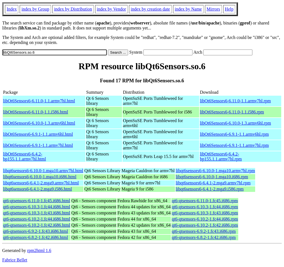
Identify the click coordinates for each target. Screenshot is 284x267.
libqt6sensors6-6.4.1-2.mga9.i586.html (37, 189)
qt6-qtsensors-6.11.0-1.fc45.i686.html (36, 200)
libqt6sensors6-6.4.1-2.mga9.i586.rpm (210, 189)
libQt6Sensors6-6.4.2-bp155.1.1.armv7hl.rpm (221, 156)
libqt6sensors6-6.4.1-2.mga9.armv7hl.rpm (213, 183)
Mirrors (213, 9)
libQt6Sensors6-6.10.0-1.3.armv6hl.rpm (235, 123)
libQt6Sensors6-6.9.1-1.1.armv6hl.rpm (234, 134)
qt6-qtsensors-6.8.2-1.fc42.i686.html (35, 237)
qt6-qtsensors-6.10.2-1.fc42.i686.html (36, 225)
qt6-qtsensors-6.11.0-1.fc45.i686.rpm (205, 200)
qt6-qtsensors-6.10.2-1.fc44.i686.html (36, 219)
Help (229, 9)
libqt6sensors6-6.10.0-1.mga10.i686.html (39, 176)
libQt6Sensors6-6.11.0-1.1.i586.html (35, 112)
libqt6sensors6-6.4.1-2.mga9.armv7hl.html (41, 183)
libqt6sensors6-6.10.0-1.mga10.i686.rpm (212, 176)
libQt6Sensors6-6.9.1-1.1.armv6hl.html (38, 134)
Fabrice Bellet (14, 260)
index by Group (35, 9)
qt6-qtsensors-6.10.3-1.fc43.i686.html (36, 213)
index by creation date (150, 9)
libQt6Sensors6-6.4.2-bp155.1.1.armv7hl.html (24, 156)
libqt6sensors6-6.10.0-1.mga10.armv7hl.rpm (215, 170)
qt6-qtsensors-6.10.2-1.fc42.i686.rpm (205, 225)
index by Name (188, 9)
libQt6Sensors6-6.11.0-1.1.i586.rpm (232, 112)
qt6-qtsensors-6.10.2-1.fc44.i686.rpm (205, 219)
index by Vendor (111, 9)
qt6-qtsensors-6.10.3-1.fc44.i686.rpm (205, 206)
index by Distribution (73, 9)
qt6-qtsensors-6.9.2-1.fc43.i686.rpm (204, 231)
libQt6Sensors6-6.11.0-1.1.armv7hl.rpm (235, 100)
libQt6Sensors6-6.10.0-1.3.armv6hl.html (39, 123)
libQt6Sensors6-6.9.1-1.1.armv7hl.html (38, 145)
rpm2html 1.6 (39, 250)
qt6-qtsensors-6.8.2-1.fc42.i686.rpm (204, 237)
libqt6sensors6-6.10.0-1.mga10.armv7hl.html (43, 170)
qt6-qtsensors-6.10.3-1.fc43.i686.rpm (205, 213)
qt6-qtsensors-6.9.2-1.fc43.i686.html (35, 231)
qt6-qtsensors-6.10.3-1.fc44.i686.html (36, 206)
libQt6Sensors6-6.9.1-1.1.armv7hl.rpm (234, 145)
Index (12, 9)
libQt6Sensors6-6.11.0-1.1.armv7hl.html (39, 100)
